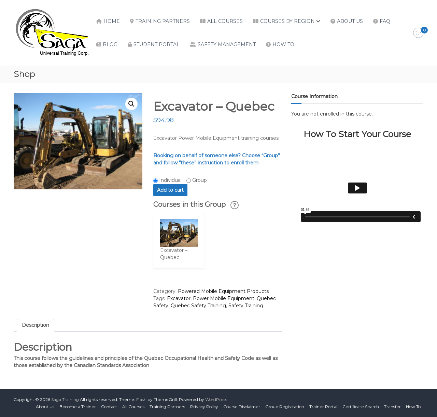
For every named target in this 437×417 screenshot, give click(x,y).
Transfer (392, 406)
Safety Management (227, 44)
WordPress (216, 399)
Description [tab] (35, 325)
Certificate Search (360, 406)
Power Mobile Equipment (223, 298)
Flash (141, 399)
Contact (109, 406)
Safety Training (245, 305)
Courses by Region (287, 21)
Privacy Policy (204, 406)
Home (111, 21)
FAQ (385, 21)
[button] (131, 104)
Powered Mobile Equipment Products (223, 291)
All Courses (225, 21)
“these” (187, 163)
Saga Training (65, 399)
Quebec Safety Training (198, 305)
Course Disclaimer (241, 406)
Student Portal (156, 44)
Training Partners (163, 21)
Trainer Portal (323, 406)
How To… (414, 406)
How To (283, 44)
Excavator (179, 298)
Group (199, 180)
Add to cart (170, 190)
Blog (110, 44)
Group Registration (284, 406)
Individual (170, 180)
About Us (350, 21)
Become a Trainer (77, 406)
